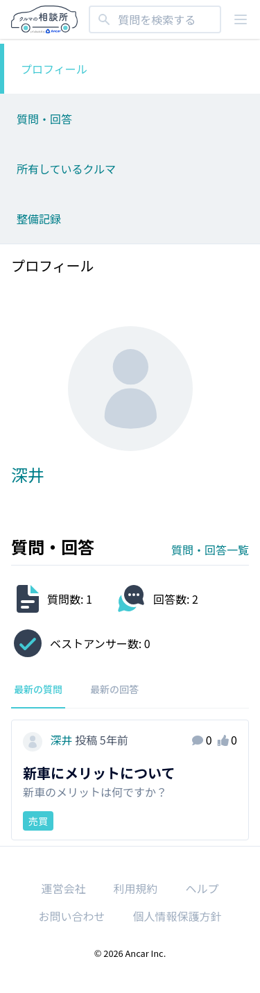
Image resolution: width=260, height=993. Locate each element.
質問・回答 (44, 118)
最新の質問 (38, 689)
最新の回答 (114, 689)
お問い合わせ (71, 916)
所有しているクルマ (66, 168)
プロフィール (54, 68)
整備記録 (39, 218)
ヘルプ (202, 888)
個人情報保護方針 (177, 916)
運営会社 (63, 888)
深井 (49, 739)
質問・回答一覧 (210, 549)
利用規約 (135, 888)
